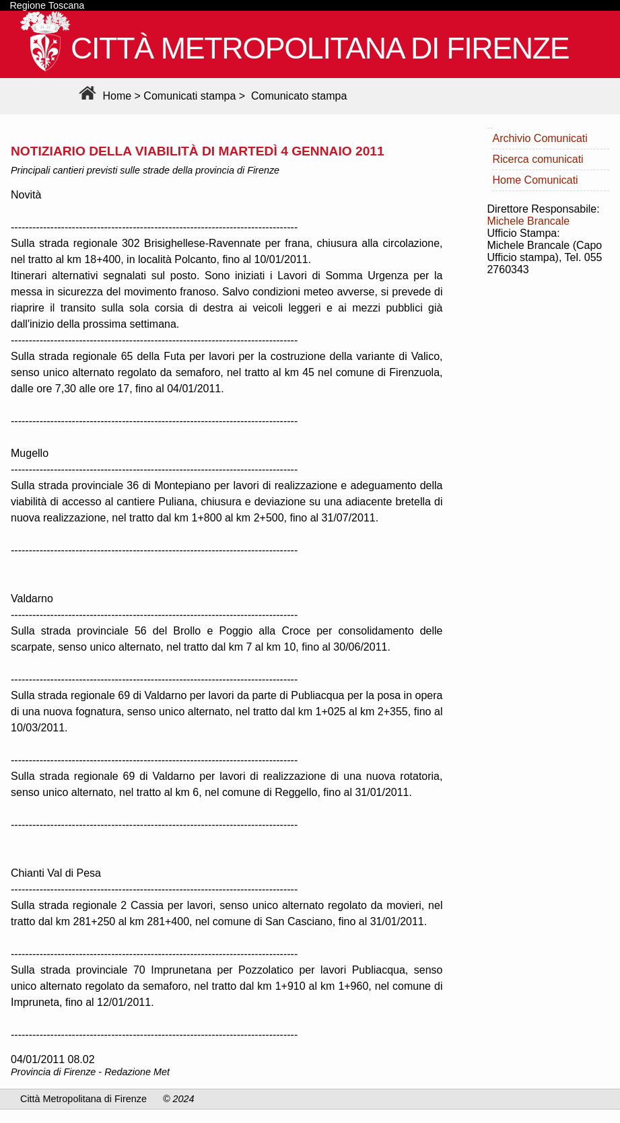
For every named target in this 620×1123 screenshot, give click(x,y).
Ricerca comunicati (537, 159)
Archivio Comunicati (539, 138)
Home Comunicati (535, 180)
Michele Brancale (528, 221)
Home (103, 96)
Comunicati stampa (189, 96)
